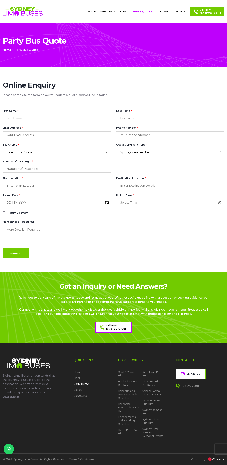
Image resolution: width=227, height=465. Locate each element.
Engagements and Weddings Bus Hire (127, 421)
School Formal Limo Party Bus (152, 393)
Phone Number (127, 127)
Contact (179, 11)
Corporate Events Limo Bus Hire (129, 408)
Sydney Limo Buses (25, 459)
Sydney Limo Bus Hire (150, 421)
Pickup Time (125, 195)
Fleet (124, 11)
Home (92, 11)
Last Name (124, 110)
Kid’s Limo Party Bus (152, 374)
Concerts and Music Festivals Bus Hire (127, 395)
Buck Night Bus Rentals (128, 383)
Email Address (13, 127)
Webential (216, 459)
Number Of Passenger (18, 161)
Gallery (162, 11)
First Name (10, 110)
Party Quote (142, 11)
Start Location (13, 178)
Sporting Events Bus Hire (152, 402)
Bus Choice (11, 144)
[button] (9, 449)
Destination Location (131, 178)
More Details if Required (18, 222)
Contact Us (81, 396)
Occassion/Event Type (131, 144)
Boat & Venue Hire (126, 374)
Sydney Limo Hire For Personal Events (152, 433)
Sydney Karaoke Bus (152, 412)
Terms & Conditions (81, 459)
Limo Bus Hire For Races (151, 383)
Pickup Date (11, 195)
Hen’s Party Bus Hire (128, 432)
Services (108, 11)
